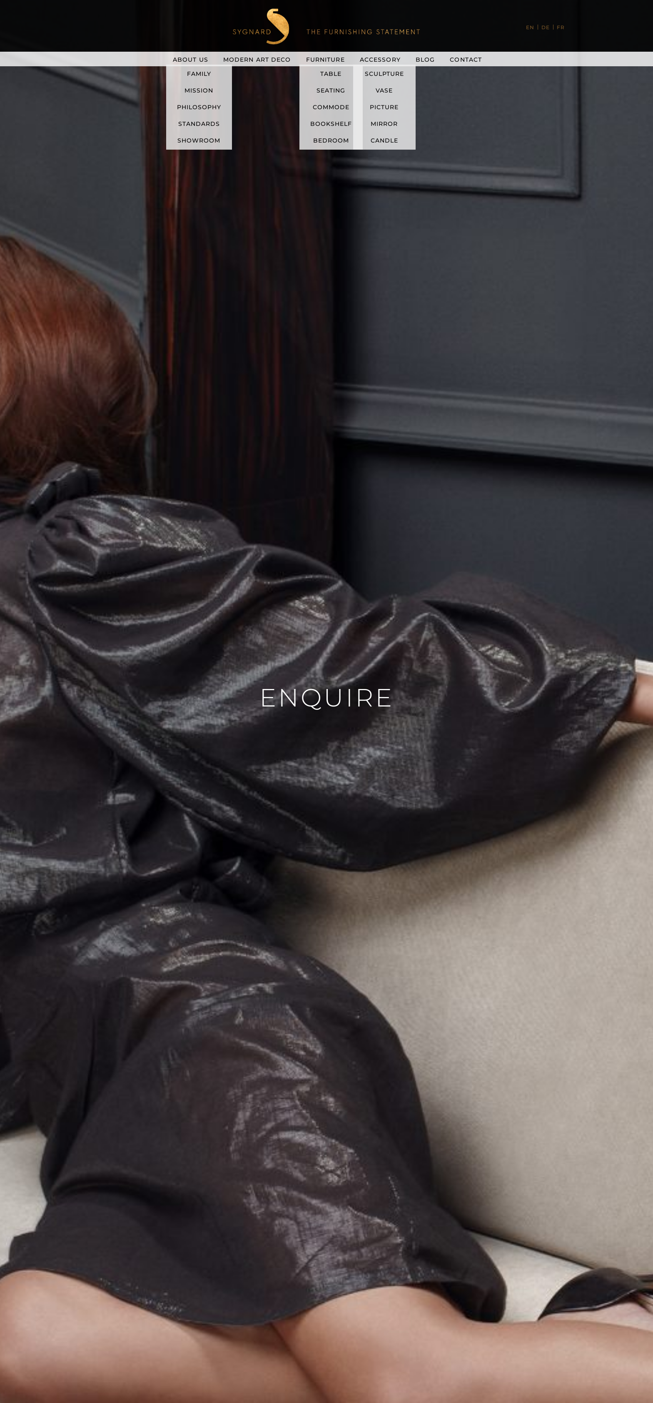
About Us (190, 59)
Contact (466, 59)
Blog (425, 59)
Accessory (380, 59)
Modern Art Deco (257, 59)
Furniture (325, 59)
